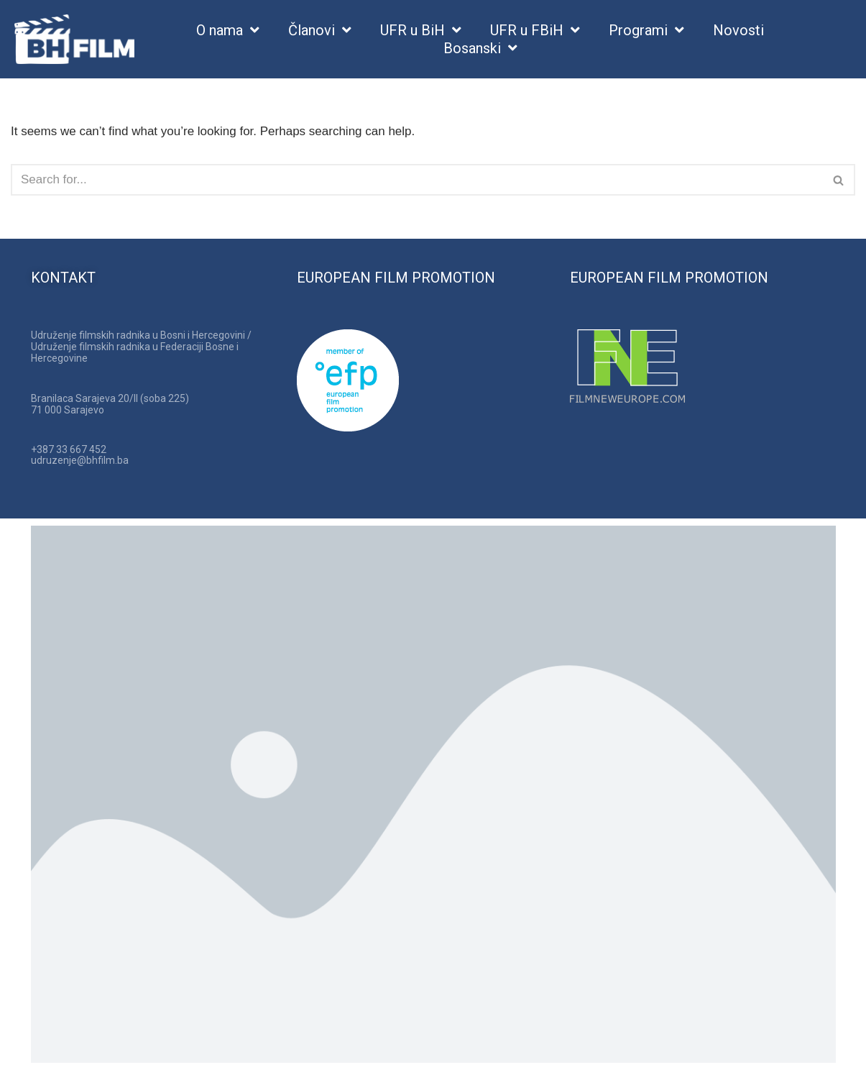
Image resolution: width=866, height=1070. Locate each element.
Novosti (738, 30)
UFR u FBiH (535, 31)
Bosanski (480, 49)
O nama (227, 31)
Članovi (319, 31)
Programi (646, 31)
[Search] (417, 180)
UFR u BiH (420, 31)
